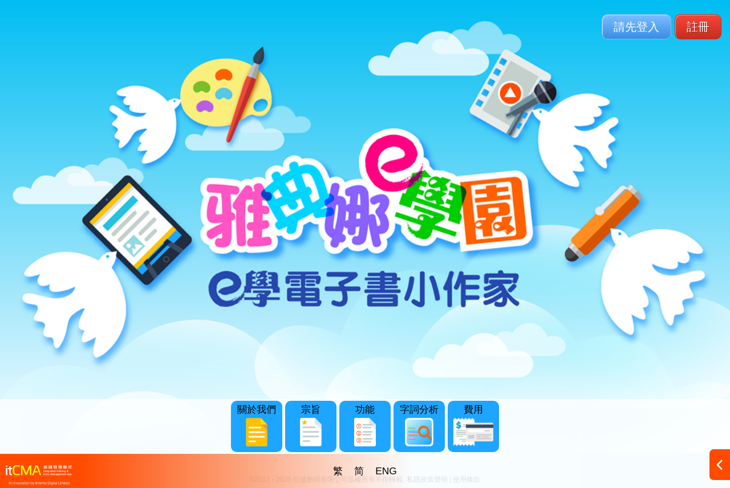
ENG (386, 471)
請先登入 (636, 27)
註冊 (698, 27)
